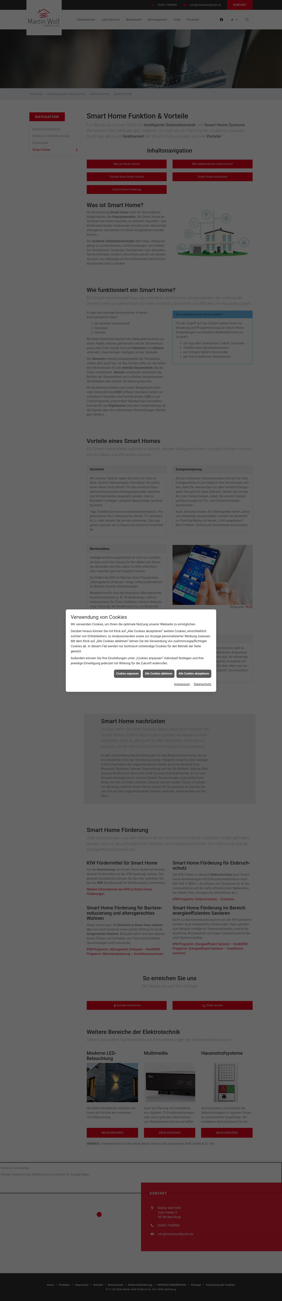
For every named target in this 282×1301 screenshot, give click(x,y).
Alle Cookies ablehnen (158, 258)
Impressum (182, 268)
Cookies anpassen (127, 258)
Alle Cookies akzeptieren (194, 258)
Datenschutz (202, 268)
